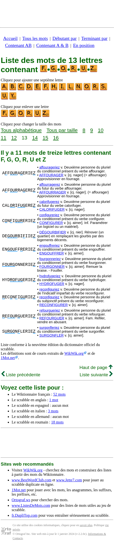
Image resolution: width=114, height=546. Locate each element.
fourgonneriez (50, 259)
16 (56, 137)
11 (3, 137)
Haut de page (96, 367)
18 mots (57, 422)
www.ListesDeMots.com (31, 505)
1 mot (53, 400)
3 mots (53, 411)
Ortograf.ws (21, 500)
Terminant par (94, 38)
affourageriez (49, 167)
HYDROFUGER (51, 284)
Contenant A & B (52, 45)
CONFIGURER (51, 223)
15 (45, 137)
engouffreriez (49, 245)
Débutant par (64, 38)
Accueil (10, 38)
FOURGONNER (52, 267)
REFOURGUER (51, 318)
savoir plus (86, 525)
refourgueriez (49, 310)
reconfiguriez (49, 289)
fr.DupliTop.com (24, 515)
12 (14, 137)
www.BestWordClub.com (31, 480)
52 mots (59, 394)
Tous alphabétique (21, 130)
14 (35, 137)
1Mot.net (8, 358)
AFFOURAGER (51, 175)
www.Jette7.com (69, 480)
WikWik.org (73, 353)
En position (83, 45)
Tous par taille (62, 130)
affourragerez (49, 184)
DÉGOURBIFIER (52, 232)
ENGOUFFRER (51, 253)
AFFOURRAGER (52, 192)
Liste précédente (20, 374)
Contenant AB (18, 45)
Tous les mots (35, 38)
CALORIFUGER (52, 209)
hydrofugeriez (49, 276)
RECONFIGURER (53, 305)
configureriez (49, 215)
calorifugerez (49, 202)
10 (100, 130)
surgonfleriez (49, 328)
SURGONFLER (51, 335)
